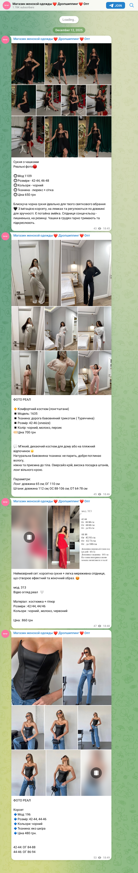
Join (115, 5)
